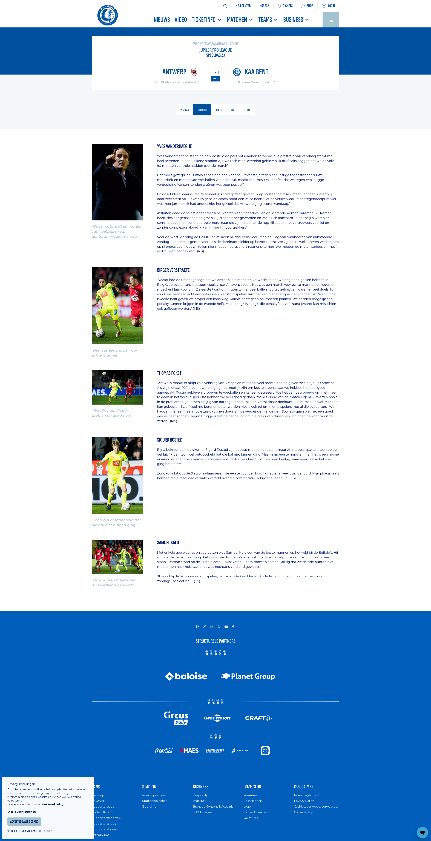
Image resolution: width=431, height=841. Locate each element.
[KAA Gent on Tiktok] (205, 627)
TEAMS (268, 20)
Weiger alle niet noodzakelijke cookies (36, 828)
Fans (98, 789)
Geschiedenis (254, 804)
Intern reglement (307, 798)
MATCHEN (240, 20)
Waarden (250, 798)
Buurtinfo (149, 810)
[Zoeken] (225, 6)
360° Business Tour (208, 815)
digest (219, 110)
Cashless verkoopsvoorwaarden (312, 812)
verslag (183, 110)
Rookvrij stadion (155, 798)
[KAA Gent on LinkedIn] (212, 627)
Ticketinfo (207, 20)
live (234, 110)
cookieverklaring (55, 800)
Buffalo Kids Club (105, 815)
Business (296, 20)
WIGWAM (99, 804)
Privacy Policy (305, 804)
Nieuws (162, 20)
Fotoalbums (101, 838)
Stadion (152, 789)
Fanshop (98, 798)
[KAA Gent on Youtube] (226, 627)
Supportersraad (104, 810)
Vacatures (251, 821)
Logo (247, 810)
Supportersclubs (105, 827)
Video (181, 20)
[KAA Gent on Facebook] (233, 627)
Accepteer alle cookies (29, 817)
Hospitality (201, 798)
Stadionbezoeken (156, 804)
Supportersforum (105, 833)
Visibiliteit (201, 804)
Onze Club (256, 789)
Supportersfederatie (107, 821)
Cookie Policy (304, 819)
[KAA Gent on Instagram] (198, 627)
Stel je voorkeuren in (25, 807)
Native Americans (257, 815)
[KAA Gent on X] (219, 627)
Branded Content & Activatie (215, 810)
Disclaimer (308, 789)
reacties (202, 110)
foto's (248, 110)
